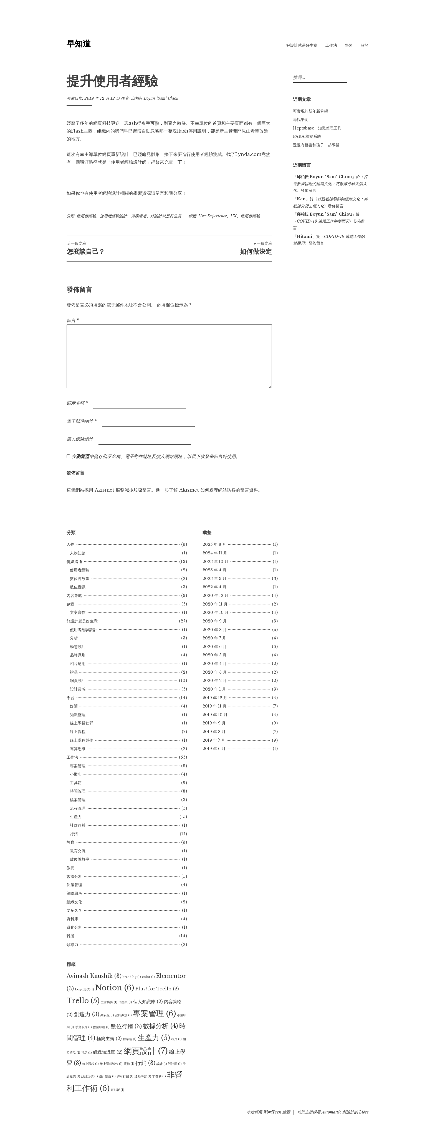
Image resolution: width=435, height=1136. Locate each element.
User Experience (212, 215)
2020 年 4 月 (215, 663)
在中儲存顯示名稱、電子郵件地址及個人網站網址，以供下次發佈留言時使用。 (156, 456)
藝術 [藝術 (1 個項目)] (129, 1064)
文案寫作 (77, 612)
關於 (364, 45)
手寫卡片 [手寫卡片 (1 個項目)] (83, 1027)
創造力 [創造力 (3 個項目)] (86, 1014)
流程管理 (77, 808)
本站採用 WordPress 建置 (268, 1112)
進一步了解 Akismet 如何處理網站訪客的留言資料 (207, 490)
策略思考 (74, 893)
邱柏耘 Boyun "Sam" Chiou (154, 98)
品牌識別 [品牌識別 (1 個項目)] (123, 1015)
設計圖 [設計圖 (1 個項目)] (175, 1064)
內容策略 (74, 595)
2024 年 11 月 (215, 552)
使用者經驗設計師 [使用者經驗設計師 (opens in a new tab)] (128, 162)
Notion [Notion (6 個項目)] (114, 987)
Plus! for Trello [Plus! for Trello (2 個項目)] (157, 988)
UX (234, 215)
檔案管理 (77, 799)
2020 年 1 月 (214, 689)
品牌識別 (77, 654)
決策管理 (74, 884)
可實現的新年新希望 (310, 111)
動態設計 (77, 646)
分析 (74, 638)
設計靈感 (77, 689)
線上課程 (77, 731)
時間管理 (77, 791)
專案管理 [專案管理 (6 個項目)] (154, 1013)
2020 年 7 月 (214, 638)
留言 (73, 320)
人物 (70, 544)
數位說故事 (79, 578)
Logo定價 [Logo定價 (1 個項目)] (84, 989)
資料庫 (72, 918)
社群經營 (77, 825)
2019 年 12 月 (215, 697)
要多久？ (74, 910)
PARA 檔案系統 (307, 136)
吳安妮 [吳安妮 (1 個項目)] (107, 1015)
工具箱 (76, 782)
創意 (70, 604)
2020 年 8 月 (215, 629)
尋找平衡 (300, 119)
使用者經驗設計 (113, 215)
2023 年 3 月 (214, 578)
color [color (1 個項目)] (148, 977)
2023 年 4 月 (214, 569)
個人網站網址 (80, 439)
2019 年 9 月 (214, 723)
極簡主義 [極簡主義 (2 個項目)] (109, 1038)
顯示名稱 (77, 403)
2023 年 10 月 (215, 561)
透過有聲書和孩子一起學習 (316, 145)
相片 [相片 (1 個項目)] (176, 1039)
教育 (70, 842)
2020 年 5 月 (214, 654)
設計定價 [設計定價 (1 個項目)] (89, 1076)
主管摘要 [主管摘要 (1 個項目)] (109, 1002)
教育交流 (77, 850)
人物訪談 (77, 552)
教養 (70, 867)
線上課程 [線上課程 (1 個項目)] (90, 1064)
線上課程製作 (81, 740)
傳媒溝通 (138, 215)
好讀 (74, 706)
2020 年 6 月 (215, 646)
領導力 (72, 944)
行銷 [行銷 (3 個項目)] (145, 1063)
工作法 (331, 45)
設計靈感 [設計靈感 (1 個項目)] (107, 1076)
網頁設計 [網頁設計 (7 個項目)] (146, 1051)
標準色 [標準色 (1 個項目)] (129, 1039)
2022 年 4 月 (214, 586)
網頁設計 (77, 680)
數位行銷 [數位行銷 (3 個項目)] (126, 1026)
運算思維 (77, 748)
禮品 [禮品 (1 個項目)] (86, 1053)
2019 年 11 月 (214, 706)
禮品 (74, 672)
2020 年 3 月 (215, 672)
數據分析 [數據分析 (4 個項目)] (160, 1026)
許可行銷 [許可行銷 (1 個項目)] (125, 1076)
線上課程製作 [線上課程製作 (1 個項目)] (111, 1064)
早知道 (79, 44)
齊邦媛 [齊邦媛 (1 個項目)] (117, 1090)
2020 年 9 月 (215, 621)
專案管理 (77, 765)
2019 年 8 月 (214, 731)
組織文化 (74, 902)
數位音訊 (77, 586)
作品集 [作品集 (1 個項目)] (125, 1002)
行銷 (74, 833)
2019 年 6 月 (214, 748)
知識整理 (77, 714)
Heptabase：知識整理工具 (317, 128)
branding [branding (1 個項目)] (132, 977)
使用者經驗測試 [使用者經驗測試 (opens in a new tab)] (206, 154)
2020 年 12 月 (215, 595)
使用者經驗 (86, 215)
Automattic (331, 1112)
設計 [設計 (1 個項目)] (161, 1064)
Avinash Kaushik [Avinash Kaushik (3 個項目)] (94, 976)
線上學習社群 (81, 723)
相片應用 (77, 663)
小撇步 (76, 774)
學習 (349, 45)
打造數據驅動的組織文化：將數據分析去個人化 (330, 183)
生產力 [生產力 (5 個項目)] (154, 1037)
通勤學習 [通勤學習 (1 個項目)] (143, 1076)
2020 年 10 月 (216, 612)
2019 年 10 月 (215, 714)
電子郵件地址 (82, 421)
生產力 (76, 816)
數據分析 (74, 876)
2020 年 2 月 (215, 680)
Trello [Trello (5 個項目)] (83, 1000)
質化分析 (74, 927)
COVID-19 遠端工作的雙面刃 (323, 221)
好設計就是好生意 (301, 45)
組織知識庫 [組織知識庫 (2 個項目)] (108, 1052)
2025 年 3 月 (214, 544)
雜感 (70, 935)
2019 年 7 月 (214, 740)
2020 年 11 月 (215, 604)
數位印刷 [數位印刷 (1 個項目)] (101, 1027)
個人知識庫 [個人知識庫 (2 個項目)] (148, 1001)
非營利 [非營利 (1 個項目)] (159, 1076)
